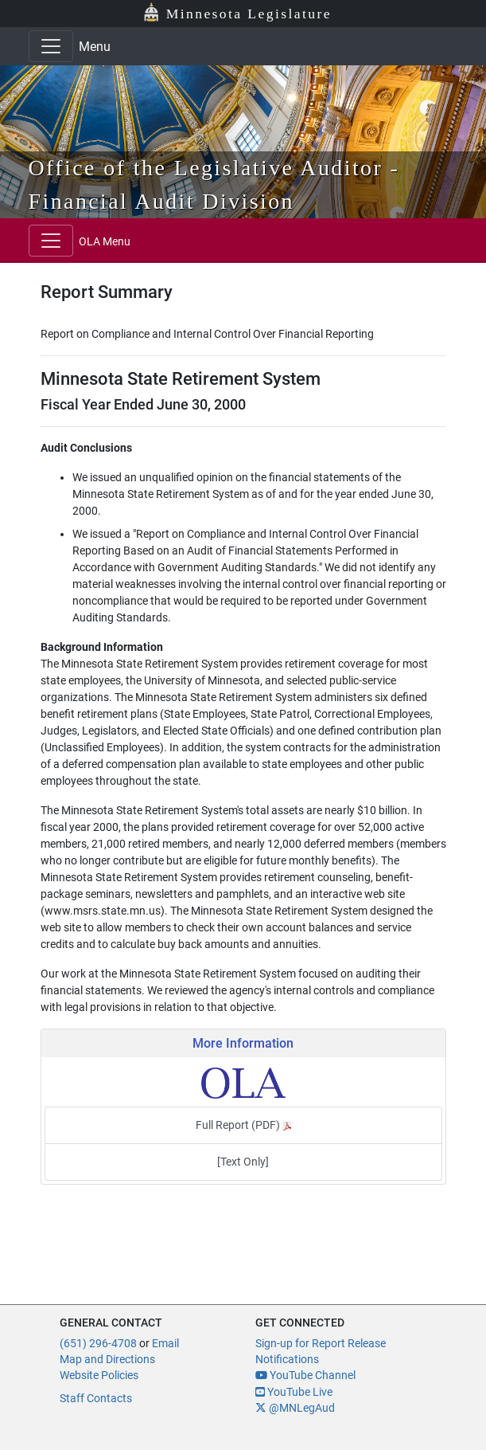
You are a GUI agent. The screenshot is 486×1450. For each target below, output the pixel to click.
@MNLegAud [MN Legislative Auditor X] (295, 1407)
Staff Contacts (96, 1398)
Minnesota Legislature (249, 14)
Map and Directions (107, 1359)
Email (165, 1343)
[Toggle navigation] (51, 46)
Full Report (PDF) (243, 1125)
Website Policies (99, 1375)
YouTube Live (293, 1391)
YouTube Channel (305, 1375)
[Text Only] (243, 1161)
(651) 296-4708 (98, 1343)
